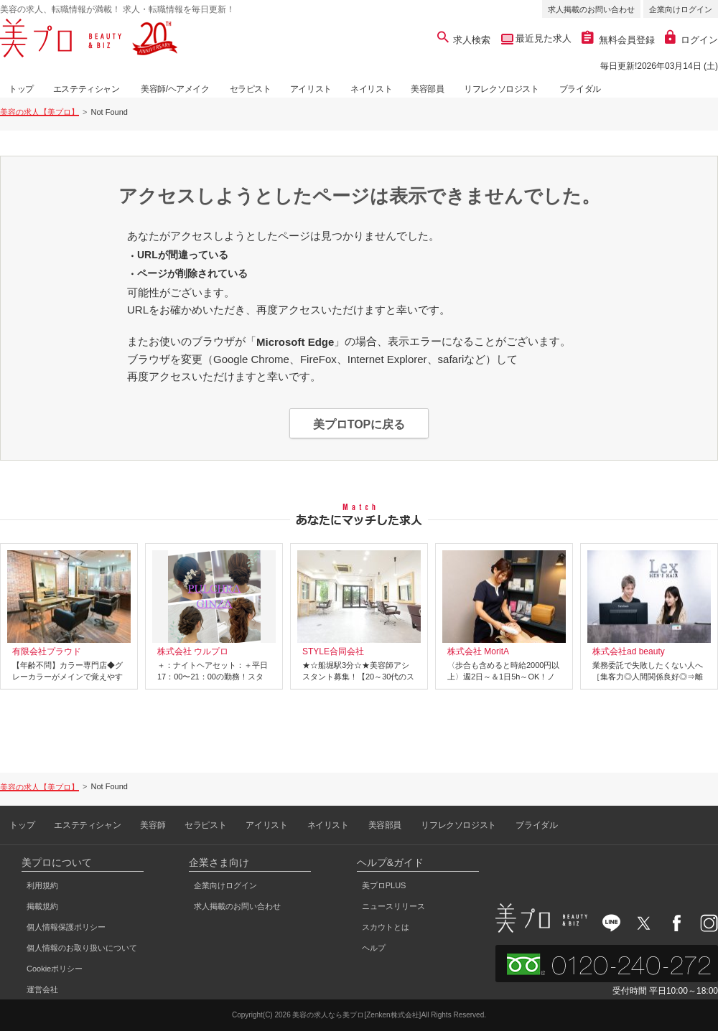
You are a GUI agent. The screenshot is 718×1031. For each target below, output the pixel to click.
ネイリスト (371, 89)
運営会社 (42, 989)
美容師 (152, 825)
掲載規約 (42, 906)
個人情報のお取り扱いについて (82, 947)
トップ (21, 89)
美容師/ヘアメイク (175, 89)
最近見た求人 (542, 38)
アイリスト (311, 89)
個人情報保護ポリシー (66, 927)
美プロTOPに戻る (359, 424)
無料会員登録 (618, 39)
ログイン (691, 39)
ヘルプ (374, 947)
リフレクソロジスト (501, 89)
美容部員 (427, 89)
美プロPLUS (384, 885)
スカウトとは (385, 927)
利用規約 (42, 885)
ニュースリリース (393, 906)
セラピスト (250, 89)
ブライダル (580, 89)
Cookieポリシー (55, 968)
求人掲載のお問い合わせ (591, 9)
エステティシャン (86, 89)
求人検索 (464, 39)
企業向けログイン (680, 9)
